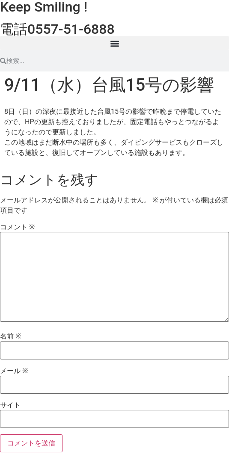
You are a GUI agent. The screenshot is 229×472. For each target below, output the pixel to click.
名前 (10, 336)
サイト (10, 405)
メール (14, 371)
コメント (17, 227)
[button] (114, 43)
